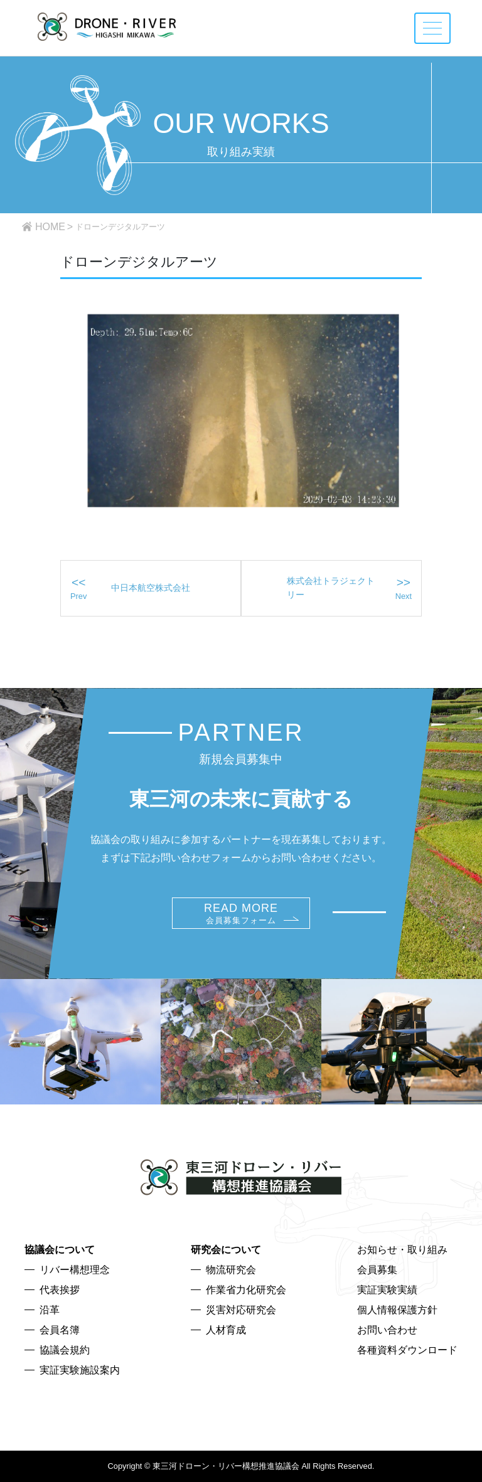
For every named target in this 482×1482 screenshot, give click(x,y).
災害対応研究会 (241, 1310)
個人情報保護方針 (397, 1310)
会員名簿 (60, 1330)
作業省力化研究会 (246, 1289)
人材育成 (226, 1330)
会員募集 (377, 1269)
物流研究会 (231, 1269)
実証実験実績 (387, 1289)
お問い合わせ (387, 1330)
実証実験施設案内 (80, 1370)
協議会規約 (65, 1350)
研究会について (226, 1249)
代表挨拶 (60, 1289)
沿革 (50, 1310)
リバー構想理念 (75, 1269)
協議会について (59, 1249)
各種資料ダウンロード (407, 1350)
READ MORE (241, 913)
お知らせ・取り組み (402, 1249)
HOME (50, 226)
